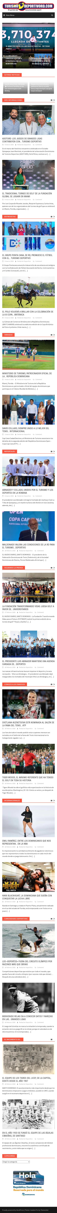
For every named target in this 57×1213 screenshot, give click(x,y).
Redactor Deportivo (24, 145)
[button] (49, 38)
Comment (38, 145)
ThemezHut (44, 1210)
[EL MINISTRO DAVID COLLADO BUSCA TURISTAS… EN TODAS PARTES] (28, 38)
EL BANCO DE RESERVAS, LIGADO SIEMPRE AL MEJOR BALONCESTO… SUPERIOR (41, 61)
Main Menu (10, 15)
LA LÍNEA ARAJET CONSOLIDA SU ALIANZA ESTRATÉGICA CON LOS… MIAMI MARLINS (14, 60)
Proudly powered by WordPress (13, 1210)
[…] (48, 154)
